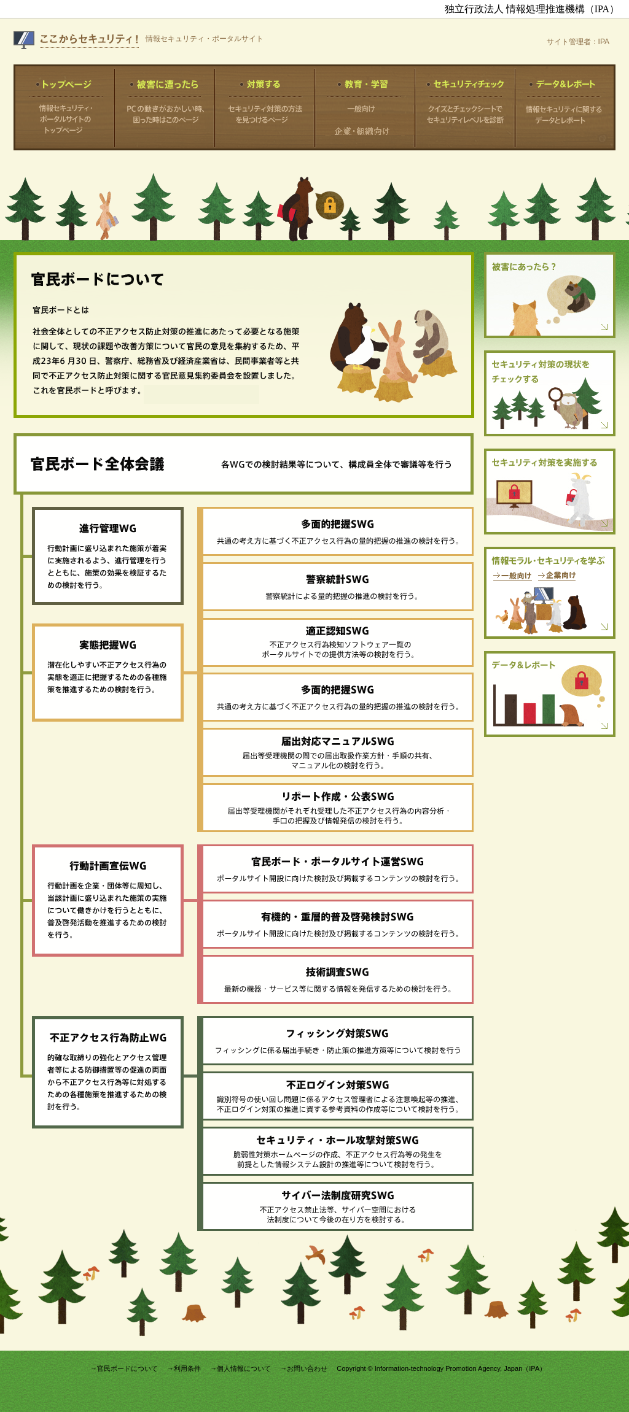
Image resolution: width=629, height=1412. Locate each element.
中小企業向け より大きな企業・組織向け (365, 125)
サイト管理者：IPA (578, 41)
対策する (265, 107)
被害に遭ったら (165, 107)
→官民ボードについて (124, 1368)
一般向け (365, 109)
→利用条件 (184, 1368)
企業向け (557, 576)
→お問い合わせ (303, 1368)
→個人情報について (240, 1368)
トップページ (64, 107)
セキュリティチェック (465, 107)
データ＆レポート (565, 107)
